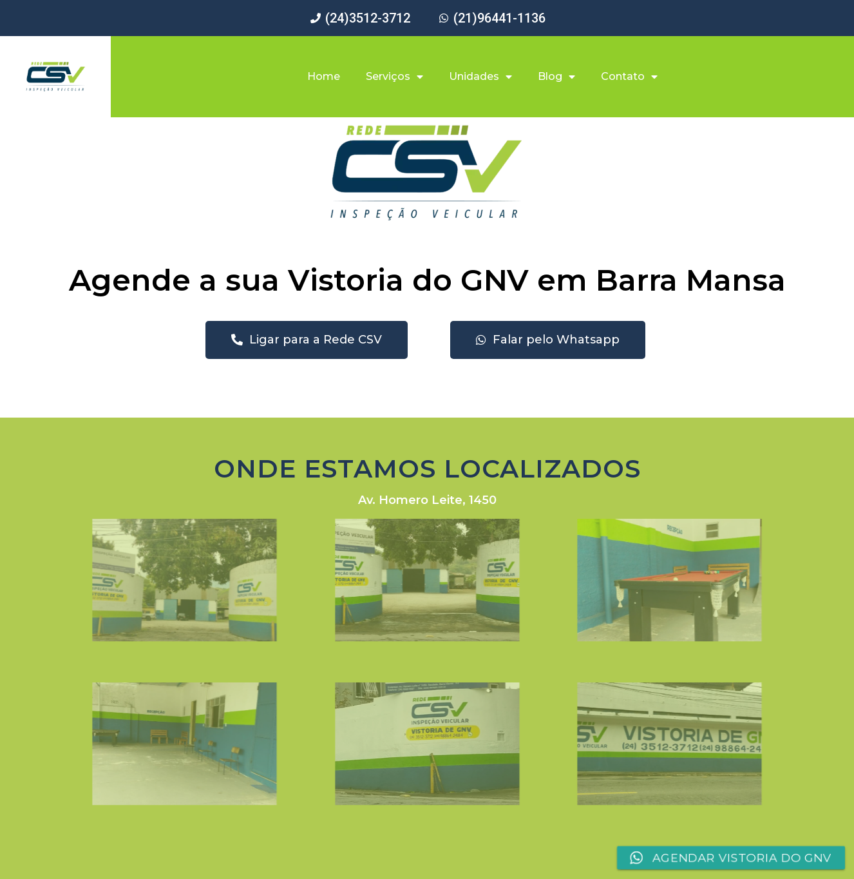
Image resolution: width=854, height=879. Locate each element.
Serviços (394, 76)
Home (323, 76)
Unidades (480, 76)
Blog (556, 76)
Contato (629, 76)
